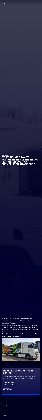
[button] (39, 2)
